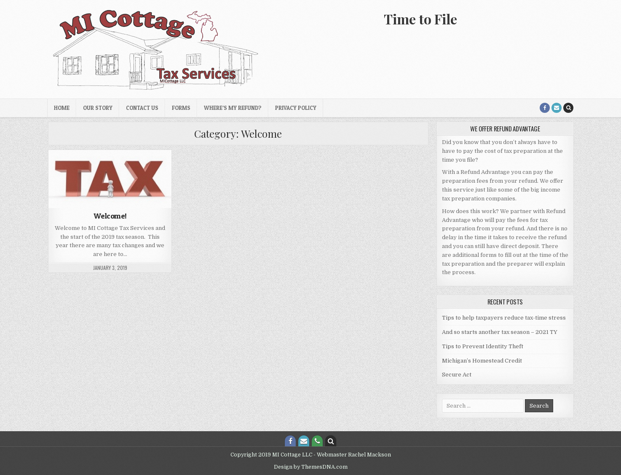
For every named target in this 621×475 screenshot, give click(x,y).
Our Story (97, 107)
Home (62, 107)
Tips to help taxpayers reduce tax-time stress (504, 318)
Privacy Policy (295, 107)
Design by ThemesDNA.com (311, 467)
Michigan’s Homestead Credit (482, 361)
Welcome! (110, 215)
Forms (181, 107)
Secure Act (456, 374)
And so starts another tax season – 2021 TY (499, 332)
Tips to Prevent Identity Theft (482, 346)
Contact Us (142, 107)
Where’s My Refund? (233, 107)
